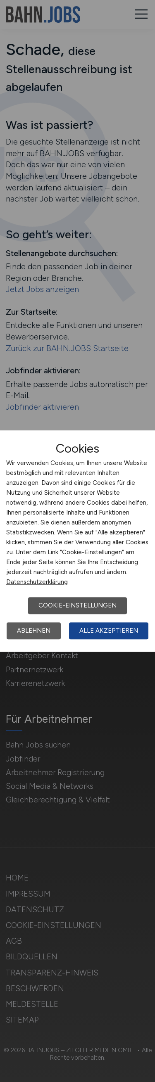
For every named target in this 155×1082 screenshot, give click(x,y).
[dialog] (77, 541)
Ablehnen (33, 630)
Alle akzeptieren (108, 630)
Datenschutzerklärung (37, 582)
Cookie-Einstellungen (77, 605)
